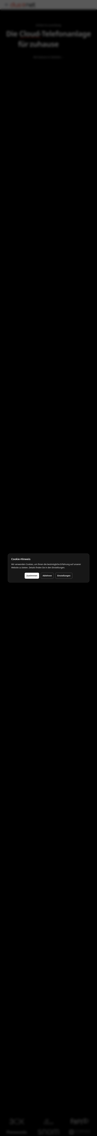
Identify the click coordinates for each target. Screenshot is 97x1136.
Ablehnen (47, 575)
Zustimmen (31, 575)
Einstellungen (63, 575)
